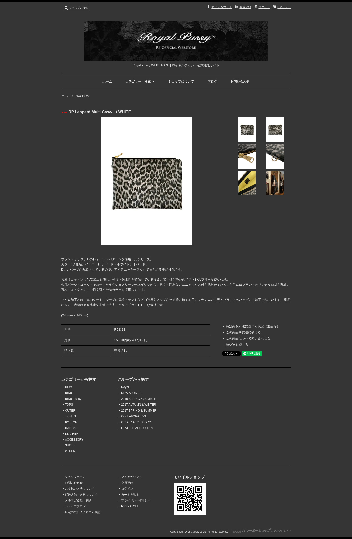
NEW (68, 387)
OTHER (70, 451)
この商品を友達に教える (243, 332)
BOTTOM (71, 422)
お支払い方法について (79, 488)
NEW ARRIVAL (131, 393)
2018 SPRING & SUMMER (138, 399)
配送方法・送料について (81, 494)
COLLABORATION (133, 416)
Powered (261, 531)
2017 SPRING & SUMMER (138, 410)
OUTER (70, 410)
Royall (69, 393)
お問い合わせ (240, 81)
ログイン (264, 7)
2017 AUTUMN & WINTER (138, 404)
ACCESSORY (74, 439)
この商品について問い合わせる (248, 338)
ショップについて (181, 81)
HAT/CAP (71, 428)
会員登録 (245, 7)
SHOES (70, 445)
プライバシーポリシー (136, 500)
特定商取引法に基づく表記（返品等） (253, 326)
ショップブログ (75, 506)
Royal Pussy (82, 96)
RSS (124, 506)
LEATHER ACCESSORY (137, 428)
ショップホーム (75, 477)
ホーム (107, 81)
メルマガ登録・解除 (78, 500)
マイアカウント (221, 7)
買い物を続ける (237, 344)
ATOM (134, 506)
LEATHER (71, 433)
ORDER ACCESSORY (136, 422)
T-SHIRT (70, 416)
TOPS (69, 404)
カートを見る (130, 494)
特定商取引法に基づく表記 (82, 512)
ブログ (212, 81)
